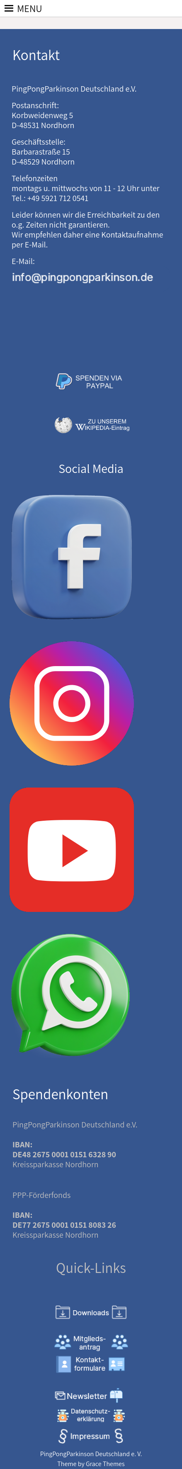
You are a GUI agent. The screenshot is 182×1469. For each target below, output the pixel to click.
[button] (29, 8)
